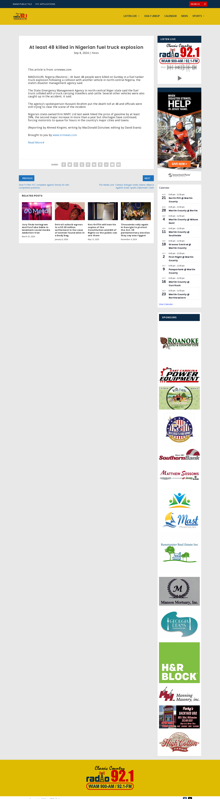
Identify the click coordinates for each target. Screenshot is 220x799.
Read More (35, 138)
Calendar (170, 17)
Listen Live (130, 17)
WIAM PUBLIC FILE (22, 4)
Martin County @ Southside (179, 230)
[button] (179, 74)
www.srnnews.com (65, 131)
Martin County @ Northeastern (179, 292)
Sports (197, 17)
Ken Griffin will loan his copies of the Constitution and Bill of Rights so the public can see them (102, 226)
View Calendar (166, 300)
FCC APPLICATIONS (45, 4)
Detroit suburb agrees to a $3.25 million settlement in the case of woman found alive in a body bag (70, 226)
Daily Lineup (152, 17)
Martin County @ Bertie (183, 206)
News (184, 17)
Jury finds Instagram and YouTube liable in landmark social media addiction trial (36, 224)
